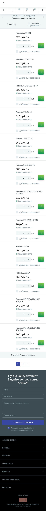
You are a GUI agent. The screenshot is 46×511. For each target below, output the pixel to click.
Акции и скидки (23, 440)
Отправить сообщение (23, 422)
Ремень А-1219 (23, 273)
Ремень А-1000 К (23, 33)
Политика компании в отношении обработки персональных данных (23, 505)
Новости (23, 471)
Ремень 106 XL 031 (24, 139)
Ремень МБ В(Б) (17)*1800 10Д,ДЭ (28, 300)
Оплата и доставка (23, 479)
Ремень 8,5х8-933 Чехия (27, 86)
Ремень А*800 (22, 246)
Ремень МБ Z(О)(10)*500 (27, 220)
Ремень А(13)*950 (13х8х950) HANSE (29, 192)
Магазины (23, 456)
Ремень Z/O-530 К (24, 112)
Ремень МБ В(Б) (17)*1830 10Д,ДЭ (28, 329)
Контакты (23, 487)
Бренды (23, 448)
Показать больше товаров (23, 355)
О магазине (23, 464)
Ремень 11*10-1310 (24, 59)
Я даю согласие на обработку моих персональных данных (22, 429)
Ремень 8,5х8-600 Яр (25, 165)
